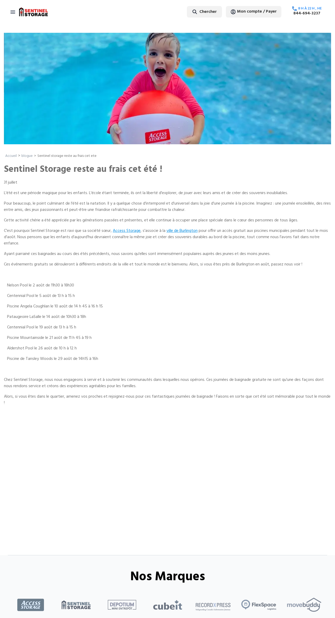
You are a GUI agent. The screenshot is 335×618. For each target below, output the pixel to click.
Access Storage (127, 230)
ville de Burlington (182, 230)
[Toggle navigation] (13, 12)
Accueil (11, 156)
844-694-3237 (306, 13)
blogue (27, 156)
